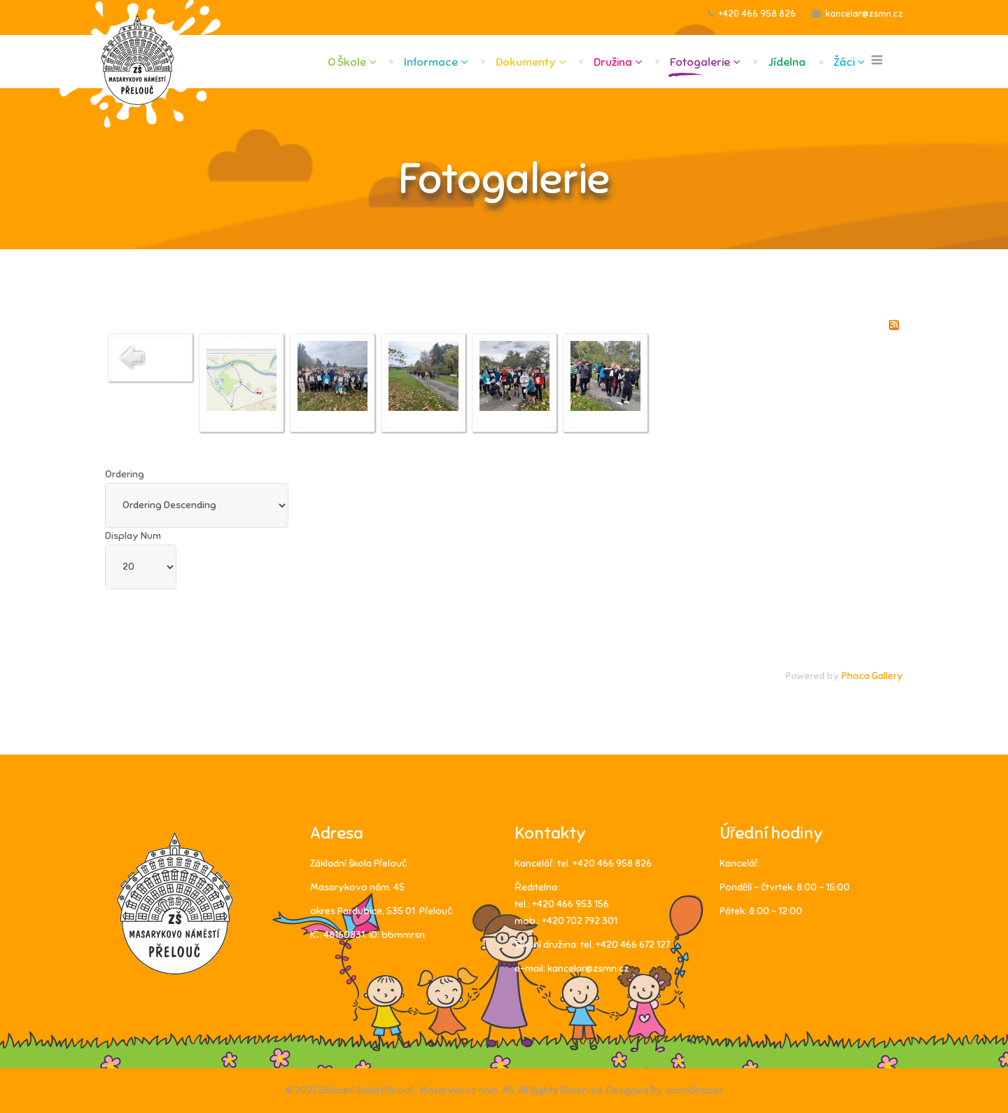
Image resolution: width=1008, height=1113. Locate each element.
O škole (347, 62)
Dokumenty (526, 62)
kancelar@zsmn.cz (864, 14)
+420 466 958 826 (757, 14)
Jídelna (787, 62)
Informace (431, 62)
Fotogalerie (700, 62)
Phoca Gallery (872, 676)
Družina (613, 62)
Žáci (844, 62)
